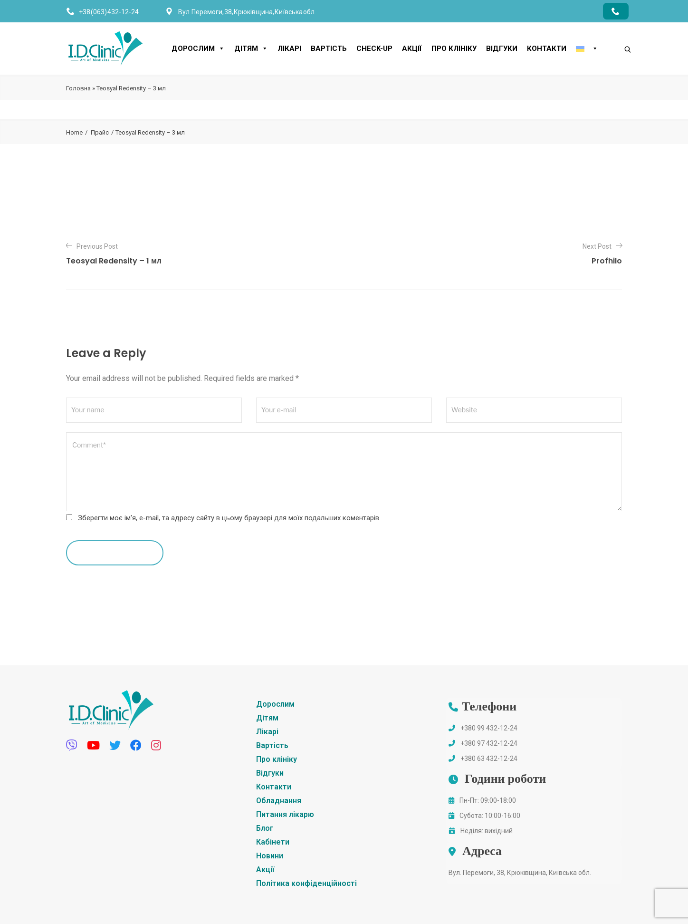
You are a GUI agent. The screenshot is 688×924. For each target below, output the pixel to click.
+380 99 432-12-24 (488, 728)
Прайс (100, 132)
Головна (78, 88)
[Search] (618, 33)
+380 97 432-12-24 (488, 743)
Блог (264, 828)
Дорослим (198, 48)
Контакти (546, 48)
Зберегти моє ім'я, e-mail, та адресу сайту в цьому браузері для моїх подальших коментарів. (229, 518)
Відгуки (501, 48)
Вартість (329, 48)
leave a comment (115, 552)
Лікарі (289, 48)
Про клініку (454, 48)
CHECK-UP (374, 48)
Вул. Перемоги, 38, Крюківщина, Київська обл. (520, 872)
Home (74, 132)
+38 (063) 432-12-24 (109, 12)
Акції (412, 48)
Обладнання (278, 800)
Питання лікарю (285, 814)
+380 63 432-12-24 (488, 758)
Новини (269, 855)
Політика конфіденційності (306, 883)
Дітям (251, 48)
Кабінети (272, 841)
